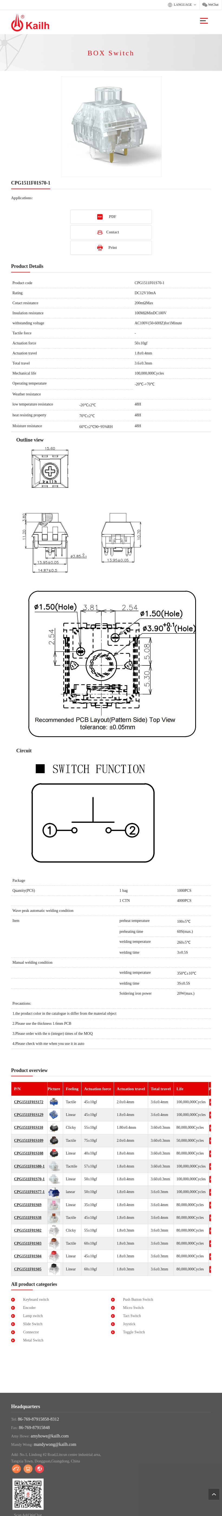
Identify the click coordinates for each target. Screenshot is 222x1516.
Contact (112, 232)
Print (112, 248)
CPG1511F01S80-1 (29, 1166)
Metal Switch (33, 1340)
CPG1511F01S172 (28, 1102)
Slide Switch (32, 1324)
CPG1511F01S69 (27, 1205)
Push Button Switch (138, 1300)
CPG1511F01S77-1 (29, 1192)
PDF (112, 217)
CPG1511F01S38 (27, 1218)
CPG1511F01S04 (27, 1256)
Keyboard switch (36, 1300)
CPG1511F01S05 (27, 1269)
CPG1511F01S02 (27, 1230)
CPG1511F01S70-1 (29, 1179)
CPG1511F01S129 (28, 1115)
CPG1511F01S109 (28, 1140)
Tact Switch (132, 1316)
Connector (31, 1332)
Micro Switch (133, 1308)
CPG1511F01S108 (28, 1153)
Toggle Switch (134, 1332)
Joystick (129, 1324)
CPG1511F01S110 (28, 1127)
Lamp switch (33, 1316)
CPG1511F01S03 (27, 1243)
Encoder (29, 1308)
